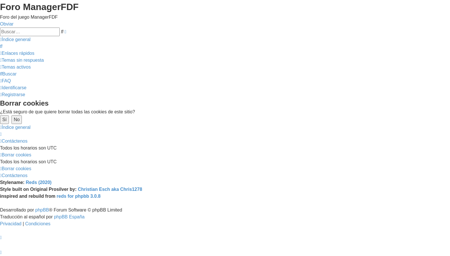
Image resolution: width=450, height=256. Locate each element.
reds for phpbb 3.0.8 (78, 196)
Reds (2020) (39, 182)
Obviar (6, 24)
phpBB (42, 209)
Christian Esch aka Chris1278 (110, 189)
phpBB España (69, 216)
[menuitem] (1, 46)
